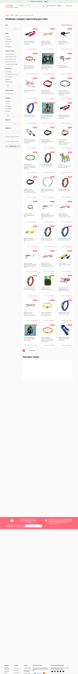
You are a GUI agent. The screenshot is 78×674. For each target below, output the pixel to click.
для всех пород (10, 54)
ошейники (9, 71)
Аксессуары (10, 81)
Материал (7, 98)
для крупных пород (11, 56)
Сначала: (63, 25)
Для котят (16, 670)
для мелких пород (11, 61)
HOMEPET (9, 46)
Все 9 (13, 115)
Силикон (9, 106)
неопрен (9, 108)
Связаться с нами (7, 672)
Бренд (6, 33)
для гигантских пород (12, 64)
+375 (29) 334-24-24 (52, 5)
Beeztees (9, 39)
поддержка (9, 76)
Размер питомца (9, 50)
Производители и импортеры (27, 671)
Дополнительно (9, 90)
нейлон (8, 101)
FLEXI (8, 44)
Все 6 (13, 86)
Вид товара (8, 68)
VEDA (8, 36)
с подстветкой (10, 93)
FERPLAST (9, 41)
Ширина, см (8, 128)
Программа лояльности (7, 668)
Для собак (16, 672)
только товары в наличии (13, 136)
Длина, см (8, 119)
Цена (6, 25)
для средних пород (11, 59)
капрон (8, 111)
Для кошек (16, 668)
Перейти (45, 1)
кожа (8, 103)
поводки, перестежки (12, 74)
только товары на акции (12, 141)
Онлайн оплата (27, 668)
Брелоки (9, 79)
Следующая (32, 350)
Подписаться (33, 525)
